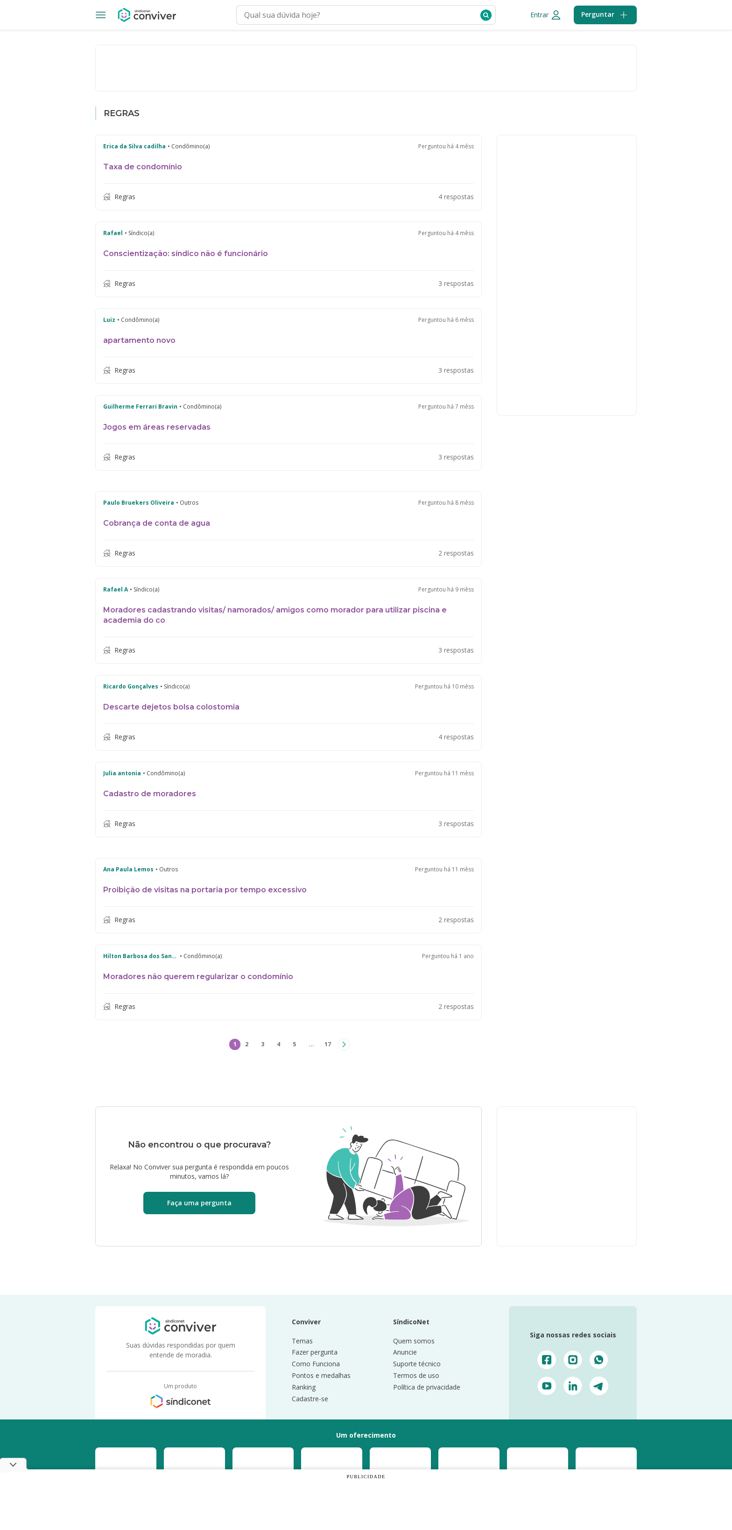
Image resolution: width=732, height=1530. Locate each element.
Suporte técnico (417, 1364)
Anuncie (405, 1353)
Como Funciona (316, 1364)
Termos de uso (416, 1376)
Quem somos (414, 1341)
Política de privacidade (426, 1388)
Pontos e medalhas (321, 1376)
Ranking (304, 1388)
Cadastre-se (310, 1399)
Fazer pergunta (315, 1353)
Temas (302, 1341)
